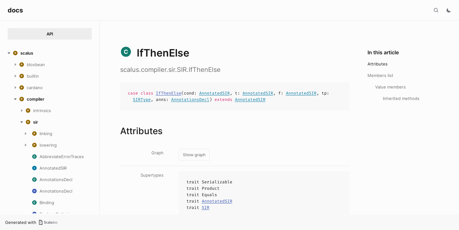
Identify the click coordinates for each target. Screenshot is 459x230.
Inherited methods (401, 98)
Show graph (194, 154)
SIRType (142, 99)
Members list (380, 75)
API (50, 33)
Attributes (378, 63)
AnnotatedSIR (214, 93)
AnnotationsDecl (190, 99)
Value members (390, 86)
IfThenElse (168, 93)
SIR (205, 207)
